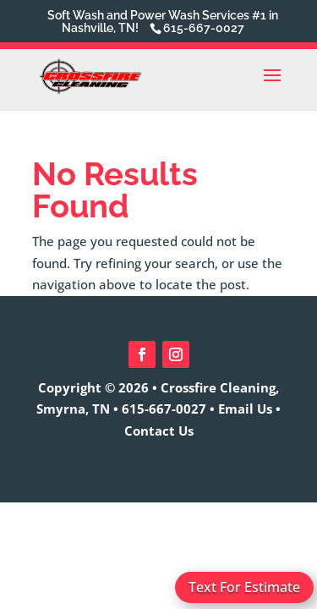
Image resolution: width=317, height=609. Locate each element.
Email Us (245, 408)
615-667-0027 (164, 408)
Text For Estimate (244, 587)
